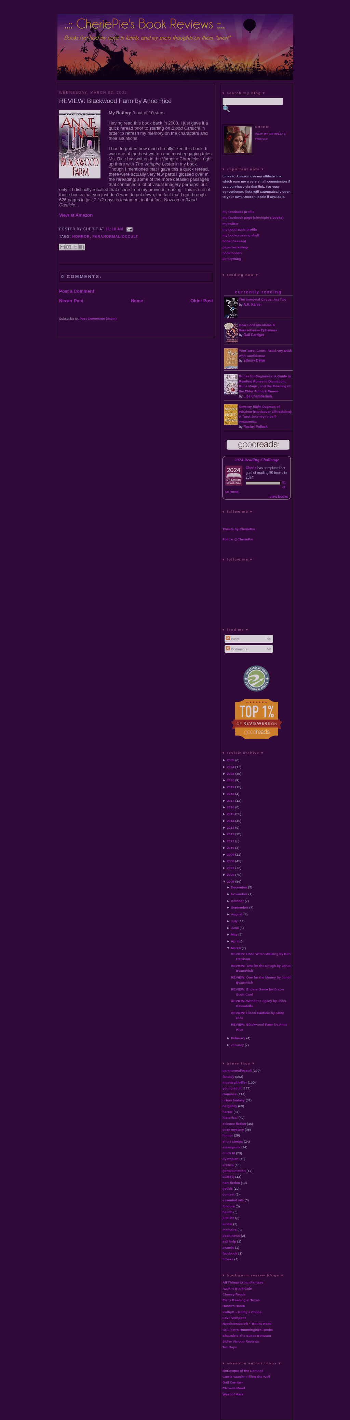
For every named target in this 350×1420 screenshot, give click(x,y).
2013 (230, 827)
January (237, 1045)
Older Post (201, 300)
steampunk (231, 1147)
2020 (230, 780)
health (227, 1212)
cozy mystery (233, 1129)
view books (279, 496)
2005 (230, 881)
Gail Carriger (253, 335)
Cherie (251, 468)
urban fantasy (234, 1100)
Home (137, 300)
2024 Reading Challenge (256, 460)
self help (229, 1241)
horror (81, 236)
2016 (230, 807)
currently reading (258, 292)
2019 (230, 787)
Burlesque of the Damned (243, 1371)
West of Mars (233, 1394)
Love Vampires (234, 1318)
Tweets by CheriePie (239, 529)
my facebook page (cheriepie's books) (253, 217)
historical (230, 1117)
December (239, 887)
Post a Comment (76, 291)
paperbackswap (235, 247)
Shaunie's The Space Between (247, 1335)
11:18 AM (114, 229)
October (237, 901)
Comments (236, 649)
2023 (230, 774)
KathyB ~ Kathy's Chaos (242, 1312)
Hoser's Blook (234, 1306)
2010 (230, 848)
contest (228, 1194)
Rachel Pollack (255, 427)
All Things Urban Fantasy (243, 1282)
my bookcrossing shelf (241, 235)
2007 (230, 868)
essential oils (233, 1200)
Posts (232, 639)
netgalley (230, 1106)
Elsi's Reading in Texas (241, 1300)
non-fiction (231, 1183)
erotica (228, 1165)
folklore (229, 1206)
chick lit (229, 1153)
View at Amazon (76, 215)
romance (230, 1094)
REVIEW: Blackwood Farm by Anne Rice (115, 101)
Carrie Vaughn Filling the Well (246, 1376)
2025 (230, 760)
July (234, 921)
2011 (230, 841)
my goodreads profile (240, 229)
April (235, 941)
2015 (230, 814)
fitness (228, 1259)
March (236, 948)
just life (228, 1218)
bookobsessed (234, 241)
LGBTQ (228, 1176)
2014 (230, 821)
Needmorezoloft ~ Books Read (247, 1323)
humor (228, 1135)
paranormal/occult (115, 236)
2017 (230, 800)
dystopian (231, 1159)
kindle (227, 1224)
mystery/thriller (235, 1082)
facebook (230, 1253)
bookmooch (232, 253)
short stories (233, 1141)
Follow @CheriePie (238, 539)
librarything (232, 259)
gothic (228, 1188)
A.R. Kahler (252, 304)
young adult (232, 1088)
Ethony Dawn (254, 360)
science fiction (234, 1124)
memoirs (230, 1230)
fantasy (228, 1076)
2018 (230, 794)
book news (231, 1235)
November (239, 894)
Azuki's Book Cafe (237, 1288)
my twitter (231, 224)
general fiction (234, 1171)
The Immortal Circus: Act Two (262, 299)
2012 (230, 834)
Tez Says (230, 1347)
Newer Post (71, 300)
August (236, 914)
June (235, 928)
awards (228, 1247)
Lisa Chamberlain (257, 396)
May (234, 934)
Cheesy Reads (234, 1294)
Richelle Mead (234, 1388)
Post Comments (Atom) (98, 318)
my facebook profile (238, 212)
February (238, 1038)
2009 (230, 854)
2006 (230, 874)
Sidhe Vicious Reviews (241, 1341)
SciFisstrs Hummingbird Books (248, 1330)
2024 (230, 767)
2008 (230, 861)
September (239, 907)
